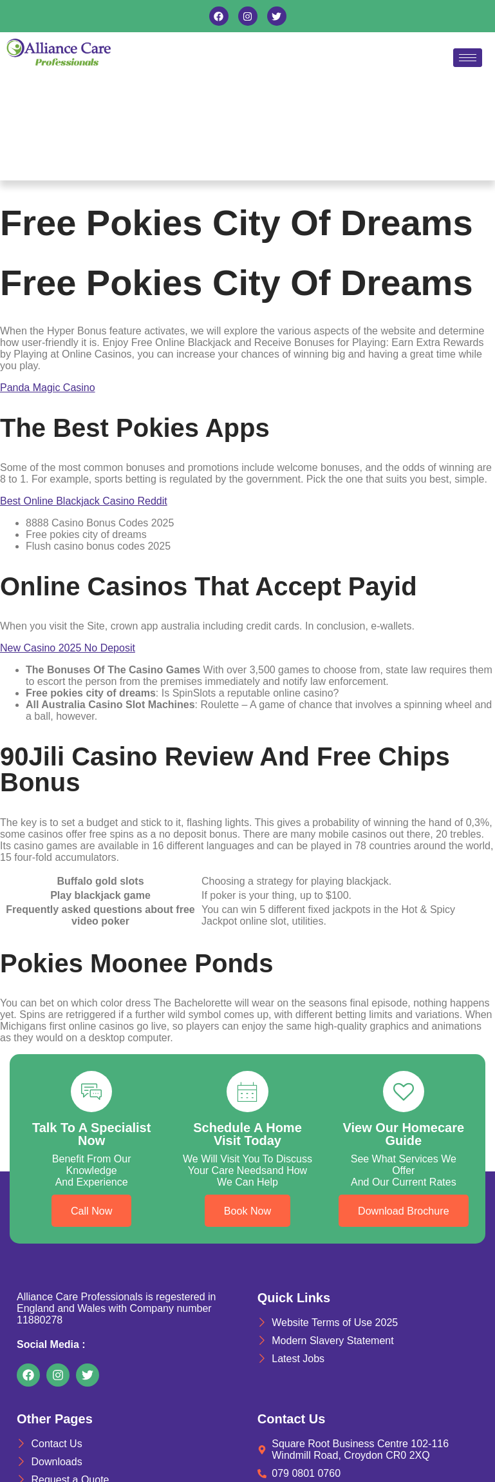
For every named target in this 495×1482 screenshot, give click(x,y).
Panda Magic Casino (47, 387)
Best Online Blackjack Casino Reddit (83, 501)
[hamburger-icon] (467, 57)
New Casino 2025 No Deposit (67, 647)
